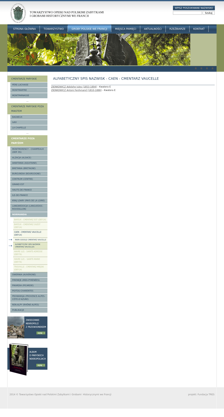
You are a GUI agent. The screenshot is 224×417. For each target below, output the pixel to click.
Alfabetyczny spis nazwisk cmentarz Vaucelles (27, 245)
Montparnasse (20, 95)
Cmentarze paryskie (24, 78)
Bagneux (17, 117)
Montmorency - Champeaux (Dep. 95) (28, 150)
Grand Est (18, 184)
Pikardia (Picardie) (23, 285)
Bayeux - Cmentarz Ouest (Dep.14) (27, 225)
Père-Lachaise (20, 85)
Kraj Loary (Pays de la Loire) (28, 200)
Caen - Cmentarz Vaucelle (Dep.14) (27, 233)
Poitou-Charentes (22, 291)
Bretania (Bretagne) (24, 168)
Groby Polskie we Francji (89, 28)
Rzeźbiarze (178, 28)
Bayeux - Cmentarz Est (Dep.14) (30, 220)
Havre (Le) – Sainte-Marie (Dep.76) (27, 260)
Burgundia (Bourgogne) (26, 173)
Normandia (19, 214)
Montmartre (19, 90)
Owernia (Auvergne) (24, 274)
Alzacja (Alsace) (21, 157)
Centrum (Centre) (22, 179)
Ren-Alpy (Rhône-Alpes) (25, 304)
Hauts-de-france (22, 190)
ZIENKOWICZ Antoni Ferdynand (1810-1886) (76, 90)
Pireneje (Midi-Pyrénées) (26, 280)
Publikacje (18, 310)
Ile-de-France (20, 195)
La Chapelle (19, 127)
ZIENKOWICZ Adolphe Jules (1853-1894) (74, 86)
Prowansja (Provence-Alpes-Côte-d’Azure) (28, 297)
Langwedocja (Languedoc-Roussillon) (27, 207)
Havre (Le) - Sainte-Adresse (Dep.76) (28, 252)
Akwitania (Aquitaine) (24, 163)
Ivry (14, 122)
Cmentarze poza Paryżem (23, 140)
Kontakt (199, 28)
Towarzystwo (54, 28)
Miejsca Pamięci (125, 28)
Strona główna (24, 28)
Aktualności (153, 28)
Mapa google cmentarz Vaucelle (30, 240)
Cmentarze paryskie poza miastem (27, 108)
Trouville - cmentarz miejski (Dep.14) (29, 268)
